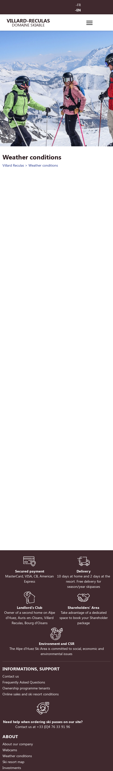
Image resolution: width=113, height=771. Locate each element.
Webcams (9, 750)
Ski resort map (13, 761)
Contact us (10, 676)
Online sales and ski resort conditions (30, 694)
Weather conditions (17, 755)
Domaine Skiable (28, 24)
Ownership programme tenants (26, 688)
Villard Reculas (13, 165)
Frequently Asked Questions (23, 682)
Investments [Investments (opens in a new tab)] (11, 767)
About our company (17, 744)
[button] (89, 22)
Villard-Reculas (28, 20)
